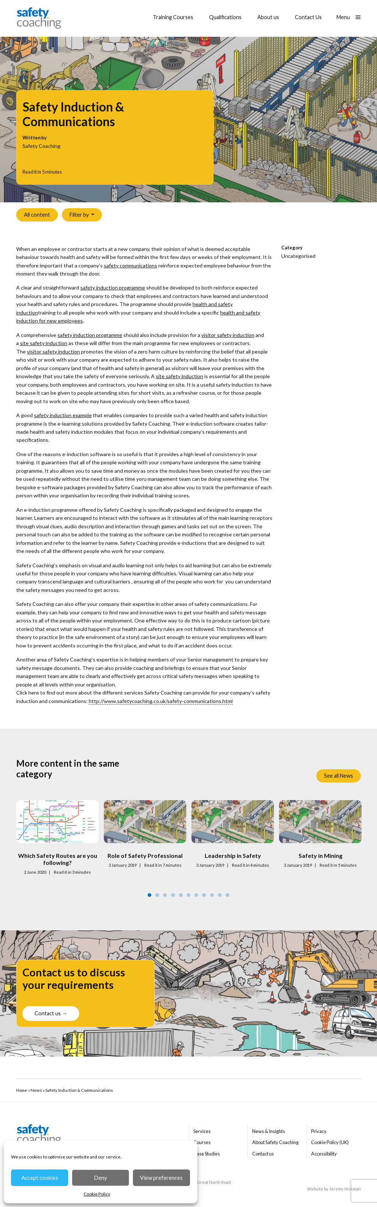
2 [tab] (157, 895)
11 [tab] (227, 895)
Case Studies (206, 1154)
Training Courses (173, 17)
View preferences (161, 1177)
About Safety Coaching (275, 1142)
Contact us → (51, 1016)
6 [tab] (188, 895)
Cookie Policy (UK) (330, 1142)
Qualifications (225, 17)
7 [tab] (196, 895)
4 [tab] (173, 895)
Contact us (263, 1154)
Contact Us (308, 17)
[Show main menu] (349, 17)
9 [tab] (212, 895)
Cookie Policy (97, 1194)
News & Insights (268, 1131)
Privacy (319, 1131)
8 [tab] (204, 895)
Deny (100, 1177)
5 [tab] (181, 895)
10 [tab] (220, 895)
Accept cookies (39, 1177)
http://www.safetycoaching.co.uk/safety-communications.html (161, 701)
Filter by (80, 215)
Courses (202, 1142)
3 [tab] (165, 895)
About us (268, 17)
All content (37, 215)
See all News (338, 776)
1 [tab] (149, 895)
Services (202, 1131)
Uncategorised (298, 256)
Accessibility (324, 1154)
